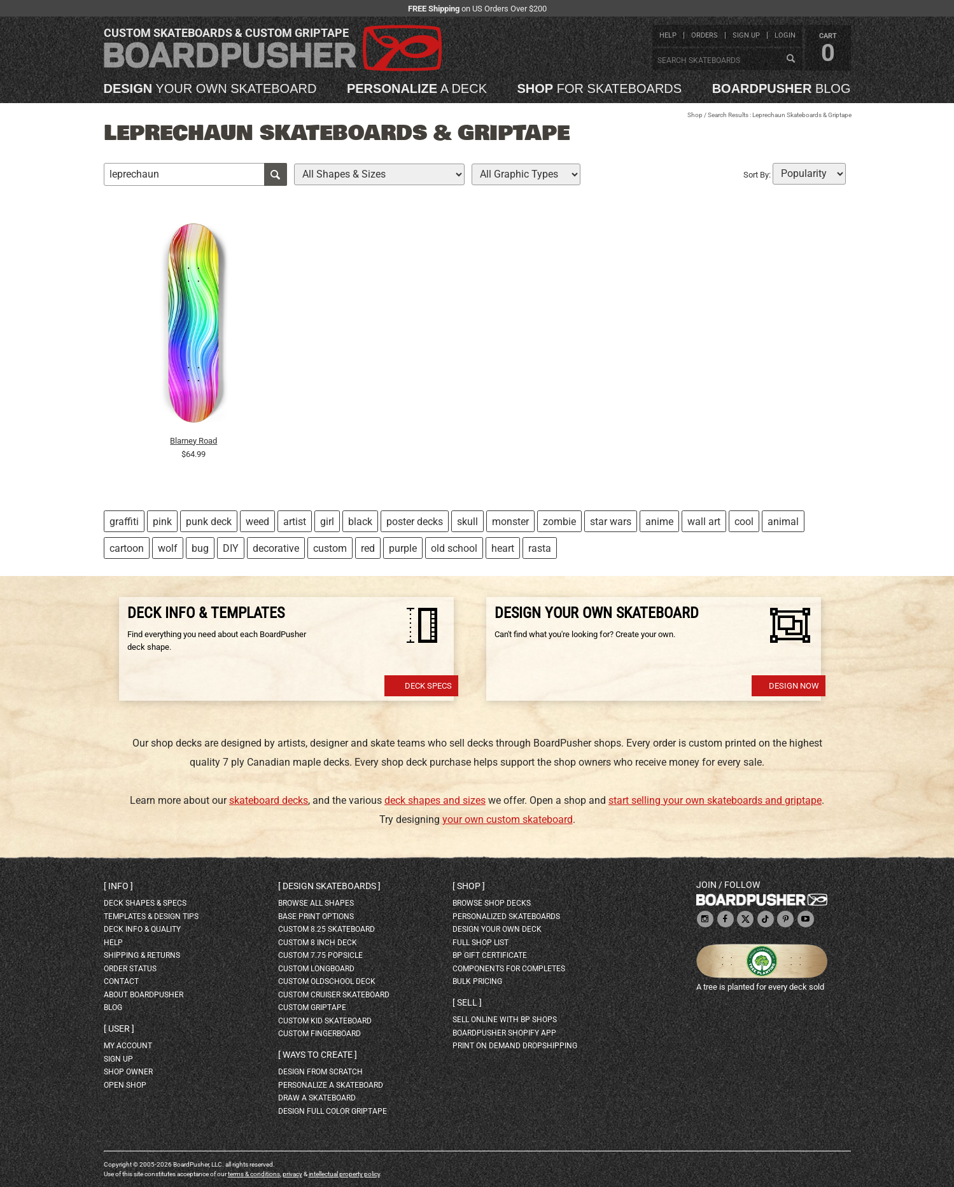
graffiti (124, 522)
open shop (125, 1085)
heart (502, 548)
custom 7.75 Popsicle (320, 955)
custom (330, 548)
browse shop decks (491, 903)
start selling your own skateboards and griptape (715, 800)
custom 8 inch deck (317, 942)
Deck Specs (428, 686)
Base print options (316, 916)
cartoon (126, 548)
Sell (467, 1002)
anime (659, 522)
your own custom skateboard (507, 819)
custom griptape (312, 1007)
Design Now (794, 686)
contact (121, 981)
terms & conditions (254, 1174)
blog (781, 88)
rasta (539, 548)
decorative (276, 548)
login (785, 35)
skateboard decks (268, 800)
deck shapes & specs (145, 903)
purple (403, 548)
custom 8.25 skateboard (326, 929)
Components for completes (508, 968)
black (360, 522)
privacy (292, 1174)
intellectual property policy (344, 1174)
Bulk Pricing (477, 981)
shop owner (128, 1071)
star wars (610, 522)
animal (783, 522)
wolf (168, 548)
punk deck (209, 522)
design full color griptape (332, 1111)
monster (510, 522)
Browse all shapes (316, 903)
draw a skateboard (317, 1097)
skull (467, 522)
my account (128, 1045)
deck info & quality (142, 929)
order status (130, 968)
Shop (695, 114)
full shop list (480, 942)
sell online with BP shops (504, 1019)
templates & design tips (151, 916)
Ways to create (318, 1055)
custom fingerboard (319, 1033)
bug (200, 548)
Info (118, 886)
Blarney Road (193, 441)
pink (162, 522)
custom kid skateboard (325, 1020)
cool (744, 522)
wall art (703, 522)
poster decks (414, 522)
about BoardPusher (143, 994)
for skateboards (599, 88)
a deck (417, 88)
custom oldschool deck (326, 981)
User (119, 1028)
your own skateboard (210, 88)
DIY (231, 548)
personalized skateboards (506, 916)
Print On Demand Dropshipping (514, 1045)
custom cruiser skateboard (333, 994)
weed (257, 522)
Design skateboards (329, 886)
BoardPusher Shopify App (504, 1033)
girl (327, 522)
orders (704, 35)
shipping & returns (142, 955)
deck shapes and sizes (435, 800)
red (368, 548)
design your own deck (497, 929)
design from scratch (320, 1071)
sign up (746, 35)
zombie (559, 522)
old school (454, 548)
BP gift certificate (489, 955)
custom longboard (316, 968)
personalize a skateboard (330, 1085)
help (668, 35)
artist (294, 522)
